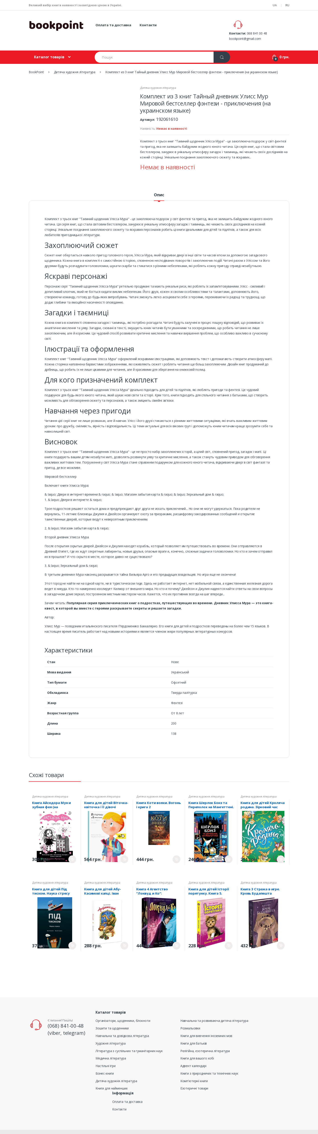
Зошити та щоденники (112, 1018)
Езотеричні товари (194, 1078)
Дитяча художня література (158, 78)
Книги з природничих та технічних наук (209, 1063)
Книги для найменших (112, 1078)
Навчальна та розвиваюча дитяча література (214, 1010)
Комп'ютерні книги (194, 1071)
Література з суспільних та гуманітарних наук (129, 1041)
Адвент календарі (193, 1056)
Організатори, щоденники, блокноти (123, 1010)
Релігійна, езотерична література (205, 1041)
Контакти (148, 25)
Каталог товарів (49, 47)
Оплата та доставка (113, 25)
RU (287, 5)
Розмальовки (190, 1018)
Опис (159, 185)
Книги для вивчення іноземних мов (206, 1026)
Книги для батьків (193, 1033)
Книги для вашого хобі (197, 1048)
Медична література (111, 1048)
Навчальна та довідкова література (122, 1026)
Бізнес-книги (105, 1063)
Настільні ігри (106, 1056)
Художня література (110, 1033)
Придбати (72, 849)
